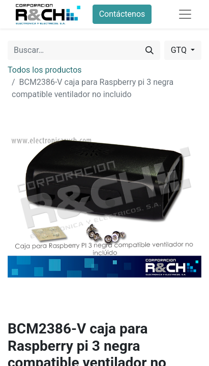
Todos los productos (45, 70)
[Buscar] (149, 50)
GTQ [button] (180, 50)
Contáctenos (122, 14)
